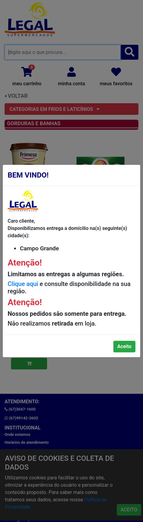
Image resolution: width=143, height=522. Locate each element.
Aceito (124, 346)
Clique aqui (23, 283)
